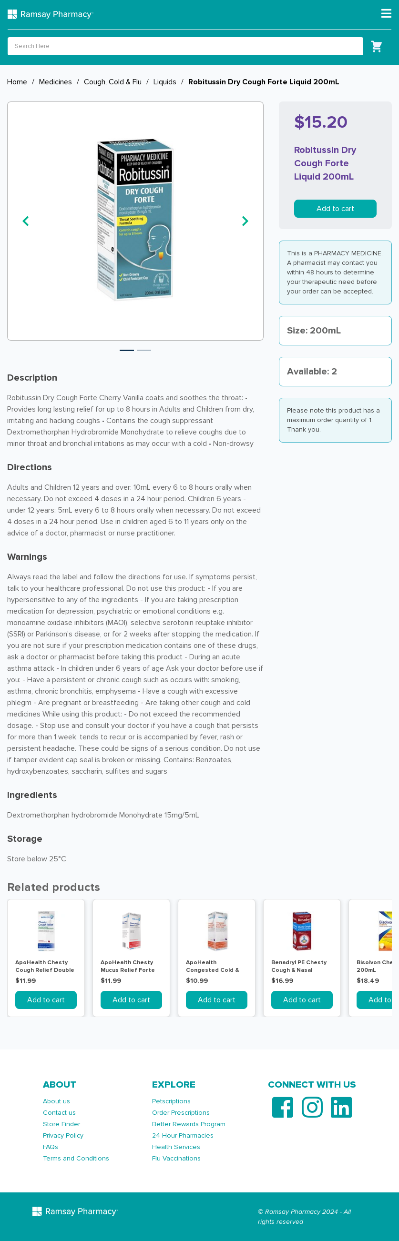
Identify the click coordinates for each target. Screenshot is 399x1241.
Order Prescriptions (181, 1113)
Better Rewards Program (188, 1124)
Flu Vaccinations (176, 1158)
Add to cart (335, 208)
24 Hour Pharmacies (183, 1135)
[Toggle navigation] (386, 14)
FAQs (50, 1147)
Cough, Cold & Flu (113, 82)
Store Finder (61, 1124)
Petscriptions (171, 1101)
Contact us (59, 1113)
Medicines (55, 82)
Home (17, 82)
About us (56, 1101)
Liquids (164, 82)
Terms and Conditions (76, 1158)
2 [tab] (144, 350)
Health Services (176, 1147)
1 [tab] (127, 350)
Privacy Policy (63, 1135)
